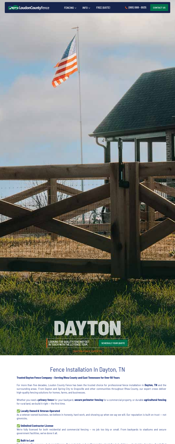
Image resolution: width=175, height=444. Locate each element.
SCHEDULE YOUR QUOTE (113, 343)
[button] (70, 7)
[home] (28, 7)
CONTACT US (159, 7)
